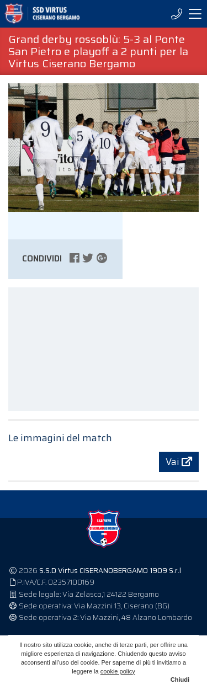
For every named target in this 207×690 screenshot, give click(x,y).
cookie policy (117, 671)
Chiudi (180, 679)
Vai (179, 461)
